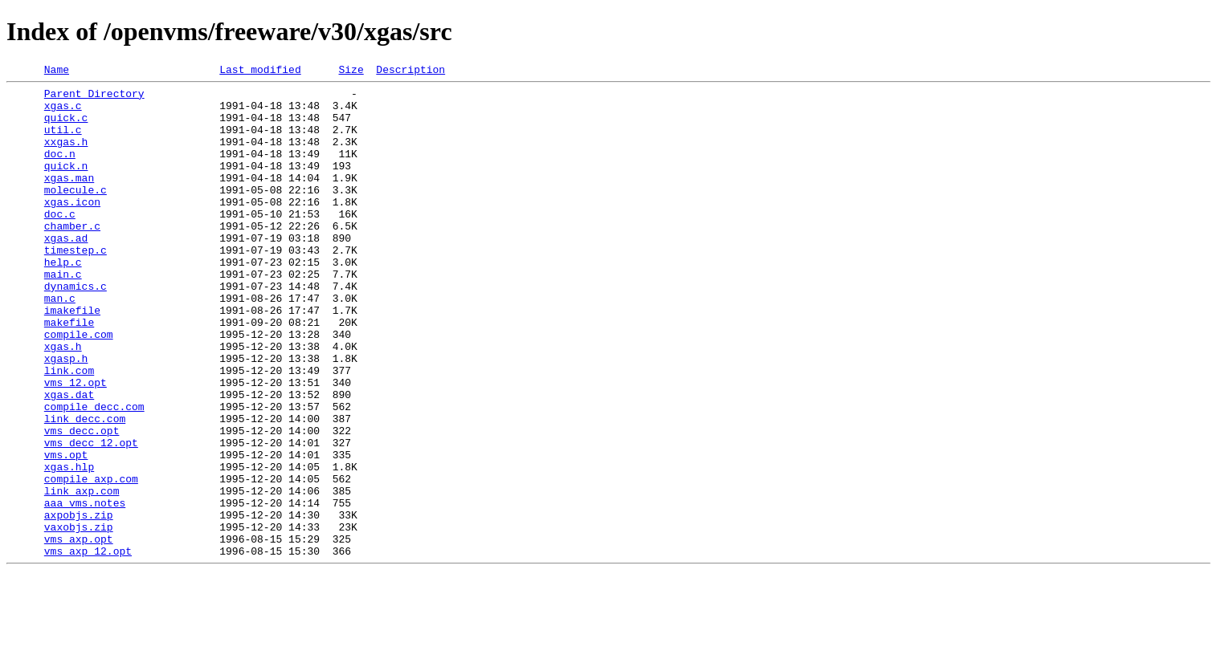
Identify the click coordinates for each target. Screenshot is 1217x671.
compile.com (78, 387)
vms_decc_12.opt (91, 517)
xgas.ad (66, 271)
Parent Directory (94, 98)
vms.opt (66, 531)
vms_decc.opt (82, 502)
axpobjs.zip (78, 603)
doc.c (60, 242)
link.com (69, 430)
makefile (69, 372)
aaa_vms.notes (84, 589)
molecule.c (75, 213)
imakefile (72, 358)
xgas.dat (69, 459)
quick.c (66, 127)
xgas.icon (72, 228)
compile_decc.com (94, 473)
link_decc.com (84, 488)
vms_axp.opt (78, 632)
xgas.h (63, 401)
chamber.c (72, 257)
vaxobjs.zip (78, 618)
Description (410, 71)
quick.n (66, 184)
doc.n (60, 170)
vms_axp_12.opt (88, 647)
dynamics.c (75, 329)
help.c (63, 300)
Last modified (259, 71)
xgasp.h (66, 416)
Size (350, 71)
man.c (60, 343)
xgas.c (63, 112)
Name (56, 71)
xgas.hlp (69, 546)
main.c (63, 314)
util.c (63, 141)
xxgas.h (66, 155)
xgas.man (69, 199)
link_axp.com (82, 574)
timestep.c (75, 286)
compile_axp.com (91, 560)
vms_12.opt (75, 444)
